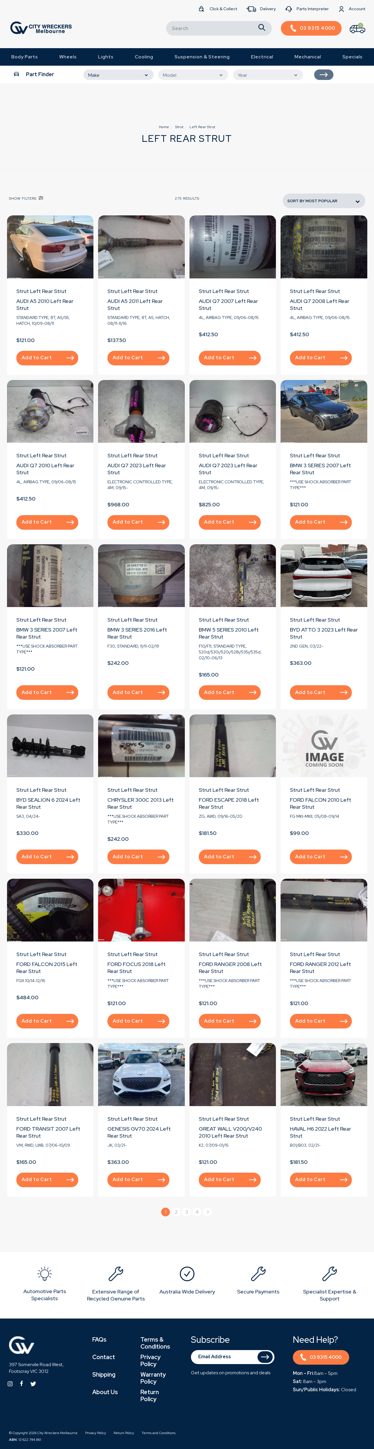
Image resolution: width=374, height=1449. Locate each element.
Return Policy (149, 1395)
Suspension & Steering (202, 57)
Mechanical (308, 57)
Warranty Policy (153, 1378)
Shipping (103, 1374)
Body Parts (24, 57)
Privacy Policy (150, 1360)
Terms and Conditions (158, 1433)
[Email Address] (232, 1357)
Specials (352, 57)
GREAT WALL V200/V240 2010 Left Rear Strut (230, 1132)
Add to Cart (48, 358)
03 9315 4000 (321, 1358)
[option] (44, 1285)
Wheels (68, 57)
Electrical (262, 57)
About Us (105, 1392)
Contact (103, 1357)
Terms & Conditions (155, 1343)
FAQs (99, 1339)
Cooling (144, 57)
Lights (106, 57)
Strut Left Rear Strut (41, 291)
